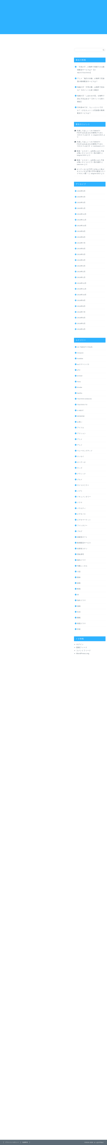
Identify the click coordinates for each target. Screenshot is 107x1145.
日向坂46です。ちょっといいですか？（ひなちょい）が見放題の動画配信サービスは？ (90, 110)
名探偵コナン (82, 548)
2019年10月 (81, 225)
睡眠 (79, 618)
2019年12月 (81, 214)
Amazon (10, 42)
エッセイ (80, 456)
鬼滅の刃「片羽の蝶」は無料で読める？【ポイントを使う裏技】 (90, 88)
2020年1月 (81, 208)
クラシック (81, 474)
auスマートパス (83, 364)
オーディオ (81, 462)
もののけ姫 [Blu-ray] (33, 198)
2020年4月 (81, 197)
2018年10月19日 (56, 332)
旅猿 (79, 583)
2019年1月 (81, 277)
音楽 (25, 42)
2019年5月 (81, 254)
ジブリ (6, 51)
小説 (79, 571)
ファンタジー (82, 525)
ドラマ (67, 37)
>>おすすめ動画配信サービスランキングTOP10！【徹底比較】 (40, 970)
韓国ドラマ (81, 623)
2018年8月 (81, 306)
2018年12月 (81, 283)
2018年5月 (81, 323)
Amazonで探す (29, 209)
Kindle (79, 387)
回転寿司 (80, 554)
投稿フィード (81, 647)
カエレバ (35, 200)
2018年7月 (81, 312)
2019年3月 (81, 266)
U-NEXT (80, 410)
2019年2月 (81, 271)
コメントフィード (83, 650)
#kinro (10, 325)
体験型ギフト (82, 537)
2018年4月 (81, 329)
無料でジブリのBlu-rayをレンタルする (36, 117)
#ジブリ (56, 322)
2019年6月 (81, 248)
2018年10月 (81, 295)
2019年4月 (81, 260)
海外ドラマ (81, 600)
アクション (81, 433)
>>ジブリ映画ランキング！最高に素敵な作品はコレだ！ (37, 178)
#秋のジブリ (19, 322)
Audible (80, 358)
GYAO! (80, 376)
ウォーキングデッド (85, 451)
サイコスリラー (83, 485)
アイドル (80, 427)
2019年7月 (81, 243)
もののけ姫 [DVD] (32, 647)
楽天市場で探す (41, 209)
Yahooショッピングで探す (56, 209)
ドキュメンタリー (84, 497)
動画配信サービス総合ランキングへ (36, 1078)
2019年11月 (81, 220)
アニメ (79, 439)
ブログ (79, 531)
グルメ (79, 479)
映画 (54, 37)
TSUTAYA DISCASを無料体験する (36, 939)
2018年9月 (81, 300)
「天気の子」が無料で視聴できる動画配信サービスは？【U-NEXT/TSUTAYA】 (90, 70)
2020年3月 (81, 202)
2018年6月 (81, 318)
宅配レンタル (37, 37)
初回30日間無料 (32, 869)
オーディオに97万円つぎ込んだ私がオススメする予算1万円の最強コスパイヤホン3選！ (91, 171)
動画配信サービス (14, 37)
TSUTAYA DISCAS (40, 848)
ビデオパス (81, 514)
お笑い (79, 422)
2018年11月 (81, 289)
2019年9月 (81, 231)
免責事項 (25, 1142)
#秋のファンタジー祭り (33, 322)
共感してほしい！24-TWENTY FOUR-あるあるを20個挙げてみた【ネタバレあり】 (90, 133)
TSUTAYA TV (82, 404)
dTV (78, 370)
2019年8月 (81, 237)
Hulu (79, 382)
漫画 (79, 606)
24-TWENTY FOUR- (85, 347)
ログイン (80, 644)
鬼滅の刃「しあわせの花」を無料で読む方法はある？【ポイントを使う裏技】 (90, 98)
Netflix (79, 393)
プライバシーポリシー (12, 1142)
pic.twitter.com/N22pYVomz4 (25, 325)
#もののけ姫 (47, 322)
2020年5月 (81, 191)
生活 (79, 612)
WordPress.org (82, 653)
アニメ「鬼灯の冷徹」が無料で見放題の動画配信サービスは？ (90, 80)
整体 (79, 577)
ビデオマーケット (84, 520)
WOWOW (81, 416)
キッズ (79, 468)
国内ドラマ (81, 560)
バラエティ (84, 37)
